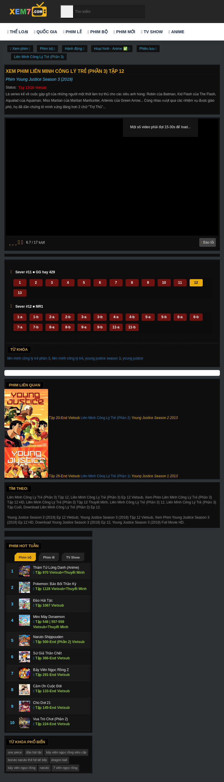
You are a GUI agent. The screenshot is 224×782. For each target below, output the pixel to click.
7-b (35, 327)
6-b (196, 317)
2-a (51, 317)
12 (196, 283)
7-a (19, 327)
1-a (19, 317)
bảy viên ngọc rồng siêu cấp (66, 752)
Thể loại (17, 31)
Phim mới (124, 31)
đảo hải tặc (34, 752)
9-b (100, 327)
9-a (83, 327)
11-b (132, 327)
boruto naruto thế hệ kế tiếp (27, 760)
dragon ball (59, 760)
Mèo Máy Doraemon (49, 617)
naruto (44, 767)
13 (20, 293)
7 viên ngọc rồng (65, 767)
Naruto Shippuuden (48, 637)
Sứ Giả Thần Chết (47, 653)
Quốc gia (45, 31)
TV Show (152, 31)
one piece (15, 752)
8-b (67, 327)
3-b (100, 317)
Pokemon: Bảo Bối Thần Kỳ (54, 584)
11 (180, 283)
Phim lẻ (72, 31)
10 (164, 283)
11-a (115, 327)
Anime (176, 31)
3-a (83, 317)
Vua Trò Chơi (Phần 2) (50, 719)
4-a (115, 317)
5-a (147, 317)
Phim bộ (98, 31)
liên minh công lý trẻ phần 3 (28, 358)
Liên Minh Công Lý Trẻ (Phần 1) (105, 476)
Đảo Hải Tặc (43, 600)
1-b (35, 317)
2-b (67, 317)
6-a (179, 317)
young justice (133, 358)
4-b (132, 317)
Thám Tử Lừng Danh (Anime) (56, 568)
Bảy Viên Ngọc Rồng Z (51, 670)
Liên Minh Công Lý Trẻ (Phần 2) (105, 418)
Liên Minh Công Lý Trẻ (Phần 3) (39, 57)
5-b (164, 317)
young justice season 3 (103, 358)
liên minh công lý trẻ (67, 358)
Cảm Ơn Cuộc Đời (47, 686)
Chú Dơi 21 (42, 703)
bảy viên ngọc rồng (22, 767)
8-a (51, 327)
